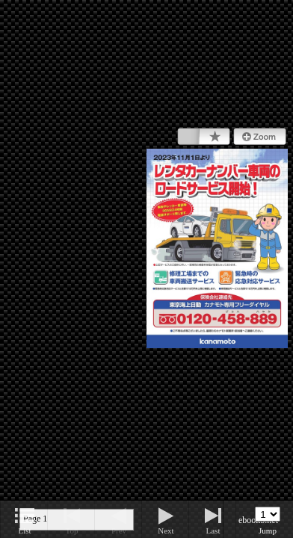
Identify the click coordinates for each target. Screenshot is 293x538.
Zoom (260, 136)
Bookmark (204, 136)
